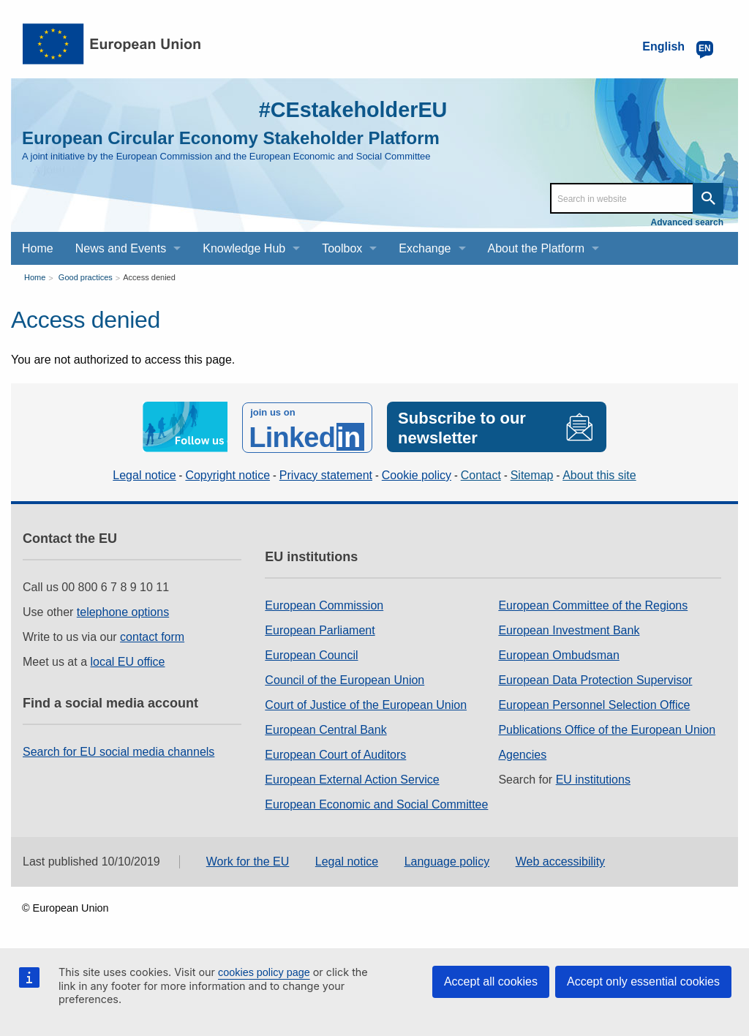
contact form (152, 635)
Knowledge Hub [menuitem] (244, 248)
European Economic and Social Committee (376, 803)
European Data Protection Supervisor (595, 678)
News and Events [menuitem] (121, 248)
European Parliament (319, 629)
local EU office (128, 660)
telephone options (123, 610)
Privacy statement (325, 474)
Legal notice (144, 474)
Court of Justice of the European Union (366, 703)
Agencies (522, 753)
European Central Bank (325, 728)
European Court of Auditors (335, 753)
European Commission (324, 604)
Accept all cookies (491, 981)
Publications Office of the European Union (606, 728)
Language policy (447, 861)
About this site (599, 474)
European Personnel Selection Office (594, 703)
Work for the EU (248, 861)
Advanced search (687, 222)
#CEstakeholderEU (349, 109)
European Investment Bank (568, 629)
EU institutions (593, 778)
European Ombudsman (558, 654)
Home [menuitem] (37, 248)
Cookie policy (416, 474)
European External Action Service (352, 778)
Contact (481, 474)
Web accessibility (560, 861)
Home (34, 277)
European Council (311, 654)
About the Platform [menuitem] (536, 248)
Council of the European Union (344, 678)
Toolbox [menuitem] (342, 248)
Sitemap (532, 474)
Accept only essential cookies (643, 981)
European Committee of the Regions (593, 604)
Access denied (149, 277)
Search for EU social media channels (118, 750)
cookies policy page (264, 972)
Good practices (86, 277)
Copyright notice (227, 474)
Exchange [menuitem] (425, 248)
